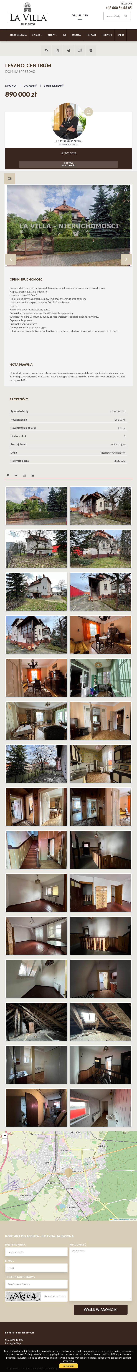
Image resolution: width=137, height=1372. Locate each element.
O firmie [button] (37, 35)
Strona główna (18, 35)
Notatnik (107, 35)
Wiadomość (77, 1244)
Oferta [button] (52, 35)
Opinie (120, 35)
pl (80, 15)
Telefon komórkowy (20, 1276)
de (73, 15)
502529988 (69, 153)
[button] (68, 1171)
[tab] (9, 178)
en (86, 15)
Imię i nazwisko (15, 1244)
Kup (65, 35)
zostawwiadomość (68, 164)
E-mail (9, 1260)
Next (126, 259)
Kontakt (91, 35)
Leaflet (113, 1219)
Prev (10, 259)
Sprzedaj (76, 35)
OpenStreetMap (124, 1219)
